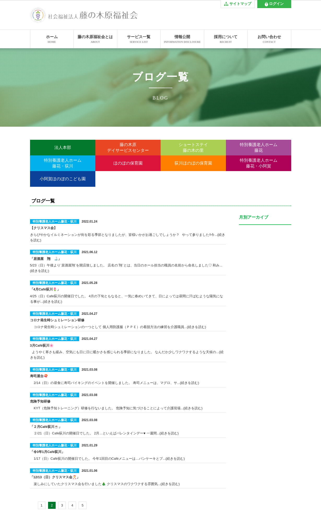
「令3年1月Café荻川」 (47, 452)
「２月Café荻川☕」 (46, 427)
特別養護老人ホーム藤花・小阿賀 (258, 163)
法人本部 (62, 147)
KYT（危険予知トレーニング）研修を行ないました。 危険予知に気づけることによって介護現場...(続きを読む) (116, 408)
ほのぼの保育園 (128, 163)
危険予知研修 (40, 401)
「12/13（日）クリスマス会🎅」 (55, 477)
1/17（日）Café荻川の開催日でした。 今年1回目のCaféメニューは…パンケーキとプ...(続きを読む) (107, 459)
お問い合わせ (269, 39)
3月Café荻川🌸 (42, 345)
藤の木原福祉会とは (95, 39)
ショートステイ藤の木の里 (193, 147)
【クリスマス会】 (43, 228)
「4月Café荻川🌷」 (45, 289)
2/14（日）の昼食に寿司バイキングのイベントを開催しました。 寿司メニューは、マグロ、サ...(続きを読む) (114, 383)
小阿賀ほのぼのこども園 (63, 179)
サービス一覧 (139, 39)
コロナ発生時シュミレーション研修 (57, 320)
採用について (226, 39)
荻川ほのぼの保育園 (193, 163)
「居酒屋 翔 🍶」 (45, 259)
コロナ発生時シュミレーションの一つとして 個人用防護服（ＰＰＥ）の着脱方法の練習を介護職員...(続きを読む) (118, 327)
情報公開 (182, 39)
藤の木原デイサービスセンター (128, 147)
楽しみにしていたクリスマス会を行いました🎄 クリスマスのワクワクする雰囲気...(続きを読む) (105, 484)
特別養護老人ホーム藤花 (258, 147)
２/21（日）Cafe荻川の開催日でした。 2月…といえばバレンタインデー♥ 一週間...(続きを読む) (104, 433)
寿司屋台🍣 (39, 376)
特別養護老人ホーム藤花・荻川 (62, 163)
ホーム (52, 39)
